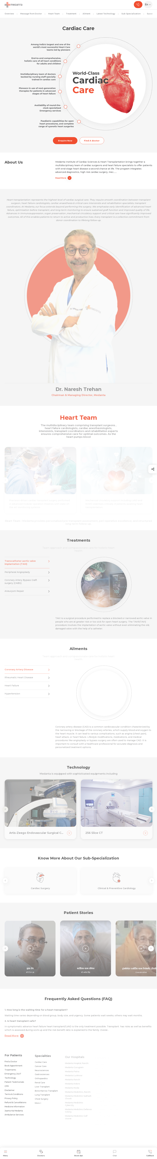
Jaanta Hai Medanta (14, 1113)
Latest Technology (106, 14)
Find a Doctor (11, 1064)
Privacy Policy (11, 1100)
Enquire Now (65, 140)
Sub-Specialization (131, 14)
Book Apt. (78, 1153)
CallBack (150, 1153)
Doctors (41, 1153)
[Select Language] (148, 5)
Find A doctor (92, 140)
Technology (10, 1080)
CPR (7, 1088)
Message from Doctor (31, 14)
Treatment (71, 14)
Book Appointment (13, 1068)
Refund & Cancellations (15, 1104)
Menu (5, 1153)
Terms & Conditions (14, 1096)
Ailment (86, 14)
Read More (63, 178)
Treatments (10, 1072)
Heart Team (54, 14)
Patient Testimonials (14, 1084)
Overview (9, 14)
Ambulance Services (14, 1117)
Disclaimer (10, 1092)
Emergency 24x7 (13, 1076)
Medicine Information (15, 1109)
